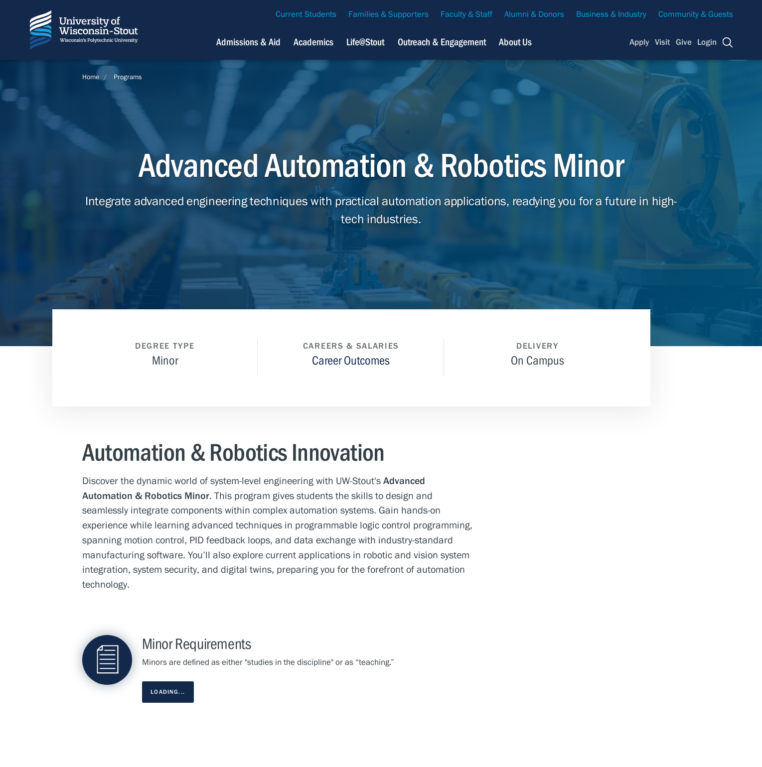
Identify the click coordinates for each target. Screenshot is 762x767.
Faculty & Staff (466, 14)
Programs (128, 77)
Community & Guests (695, 14)
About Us (515, 42)
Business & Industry (611, 14)
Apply (639, 42)
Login (707, 42)
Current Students (306, 14)
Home (90, 77)
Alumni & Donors (534, 14)
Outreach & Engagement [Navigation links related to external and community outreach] (442, 42)
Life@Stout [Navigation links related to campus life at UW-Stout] (365, 42)
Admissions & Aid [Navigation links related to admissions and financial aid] (248, 42)
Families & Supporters (388, 14)
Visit (662, 42)
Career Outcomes (351, 361)
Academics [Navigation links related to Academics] (313, 42)
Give (684, 42)
